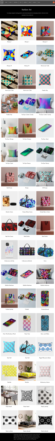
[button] (16, 2)
